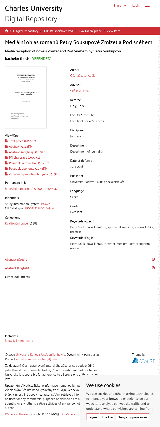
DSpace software (16, 414)
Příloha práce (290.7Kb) (22, 157)
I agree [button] (93, 417)
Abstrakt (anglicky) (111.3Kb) (25, 152)
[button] (120, 5)
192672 (45, 203)
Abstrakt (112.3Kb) (18, 146)
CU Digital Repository (24, 31)
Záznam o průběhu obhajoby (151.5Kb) (32, 174)
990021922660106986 (39, 208)
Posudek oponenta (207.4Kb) (26, 168)
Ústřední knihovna (53, 354)
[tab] (34, 205)
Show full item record (19, 340)
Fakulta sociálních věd (58, 31)
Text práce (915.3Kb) (20, 141)
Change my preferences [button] (132, 417)
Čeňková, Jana (79, 90)
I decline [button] (107, 417)
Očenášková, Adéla (82, 75)
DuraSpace (68, 414)
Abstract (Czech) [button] (16, 259)
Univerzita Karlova (28, 354)
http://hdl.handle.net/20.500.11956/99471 (32, 188)
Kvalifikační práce (90, 31)
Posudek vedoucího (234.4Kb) (27, 163)
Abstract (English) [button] (17, 268)
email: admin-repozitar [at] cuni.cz (38, 359)
